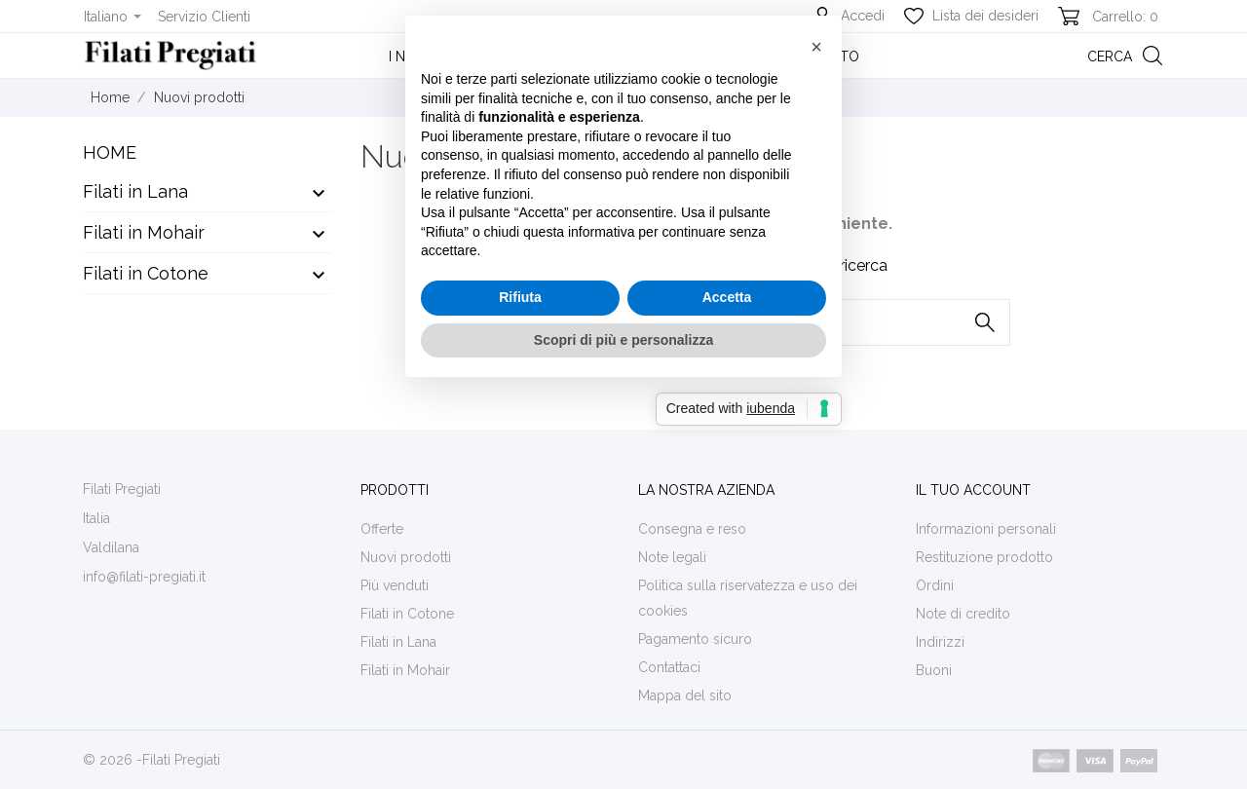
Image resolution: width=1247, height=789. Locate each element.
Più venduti (394, 585)
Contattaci (669, 667)
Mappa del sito (685, 695)
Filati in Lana (135, 191)
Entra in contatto (790, 56)
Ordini (935, 585)
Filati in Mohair (144, 232)
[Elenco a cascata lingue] (112, 16)
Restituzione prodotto (984, 557)
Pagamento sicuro (695, 639)
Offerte (381, 529)
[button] (816, 244)
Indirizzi (940, 642)
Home (109, 152)
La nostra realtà (618, 56)
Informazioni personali (986, 529)
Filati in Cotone (145, 273)
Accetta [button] (727, 495)
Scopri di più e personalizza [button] (623, 537)
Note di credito (963, 613)
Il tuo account (973, 490)
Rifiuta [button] (520, 495)
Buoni (934, 670)
